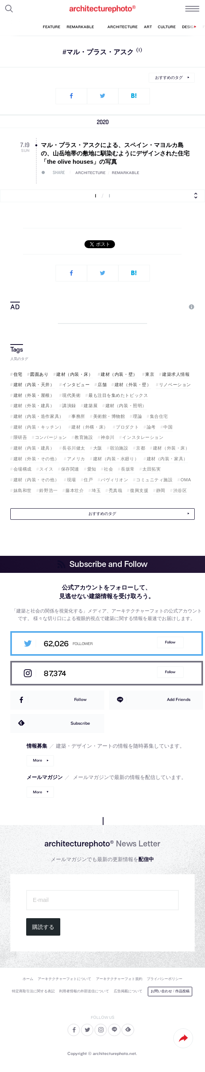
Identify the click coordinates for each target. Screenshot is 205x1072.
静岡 (160, 490)
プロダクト (127, 427)
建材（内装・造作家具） (38, 416)
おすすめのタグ (169, 77)
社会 (108, 469)
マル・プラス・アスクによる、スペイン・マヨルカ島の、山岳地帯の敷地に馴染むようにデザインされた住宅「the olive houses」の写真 (115, 153)
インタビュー (76, 384)
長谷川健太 (73, 448)
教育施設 (84, 437)
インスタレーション (142, 437)
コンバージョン (51, 437)
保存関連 (70, 469)
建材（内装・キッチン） (38, 427)
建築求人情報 (176, 374)
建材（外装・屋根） (34, 395)
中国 (167, 427)
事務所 (78, 416)
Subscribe (80, 723)
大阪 (97, 448)
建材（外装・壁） (133, 384)
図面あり (39, 374)
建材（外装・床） (171, 448)
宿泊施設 (119, 448)
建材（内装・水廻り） (116, 458)
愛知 (91, 469)
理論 (137, 416)
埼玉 (96, 490)
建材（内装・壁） (119, 374)
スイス (46, 469)
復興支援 (139, 490)
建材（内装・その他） (36, 479)
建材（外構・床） (89, 427)
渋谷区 (180, 490)
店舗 (102, 384)
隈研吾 (20, 437)
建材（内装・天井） (34, 384)
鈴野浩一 (48, 490)
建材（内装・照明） (126, 405)
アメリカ (76, 458)
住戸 (88, 479)
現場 (71, 479)
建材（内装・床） (74, 374)
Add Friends (178, 699)
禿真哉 (116, 490)
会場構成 (22, 469)
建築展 (91, 405)
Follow (170, 642)
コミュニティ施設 (154, 479)
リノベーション (175, 384)
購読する (43, 927)
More (37, 760)
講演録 (69, 405)
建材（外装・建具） (34, 405)
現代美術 (71, 395)
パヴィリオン (114, 479)
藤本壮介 (74, 490)
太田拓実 (151, 469)
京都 (140, 448)
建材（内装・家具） (167, 458)
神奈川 (108, 437)
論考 (151, 427)
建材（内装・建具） (34, 448)
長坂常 (128, 469)
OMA (185, 479)
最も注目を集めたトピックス (118, 395)
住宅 (18, 374)
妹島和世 (22, 490)
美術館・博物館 (109, 416)
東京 (149, 374)
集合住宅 (159, 416)
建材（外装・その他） (36, 458)
